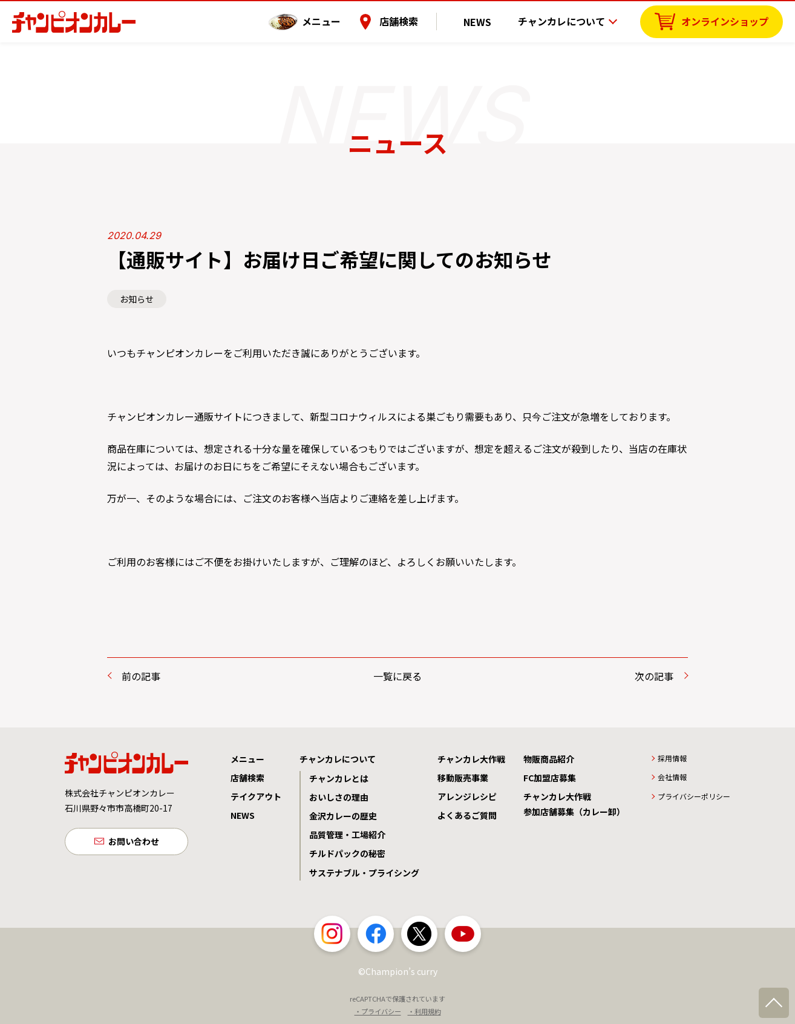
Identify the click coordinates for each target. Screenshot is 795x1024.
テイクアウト (256, 796)
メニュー (338, 21)
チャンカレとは (338, 778)
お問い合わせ (133, 842)
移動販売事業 (462, 778)
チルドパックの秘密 (347, 853)
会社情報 (672, 777)
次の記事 (654, 676)
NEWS (486, 21)
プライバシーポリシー (694, 796)
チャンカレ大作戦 (471, 759)
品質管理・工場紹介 (347, 835)
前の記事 (141, 676)
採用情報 (672, 758)
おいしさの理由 (338, 797)
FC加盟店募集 (549, 778)
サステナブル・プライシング (364, 873)
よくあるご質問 (467, 815)
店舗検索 (415, 21)
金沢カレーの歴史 (343, 816)
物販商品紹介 (548, 759)
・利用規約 (424, 1011)
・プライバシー (378, 1011)
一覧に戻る (397, 676)
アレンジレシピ (467, 796)
